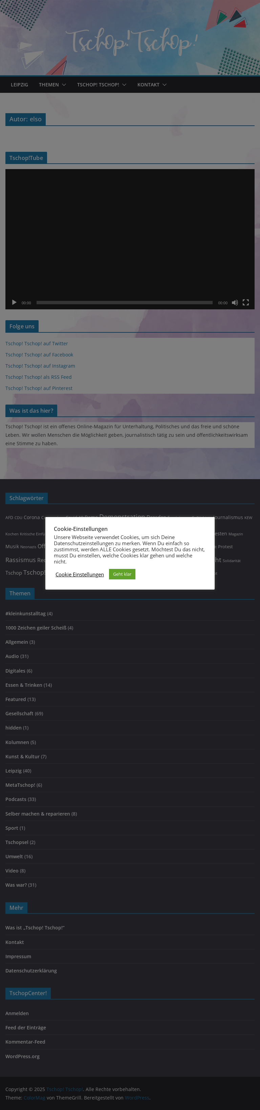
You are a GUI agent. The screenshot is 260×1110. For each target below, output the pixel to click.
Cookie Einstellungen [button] (80, 574)
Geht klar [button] (122, 574)
